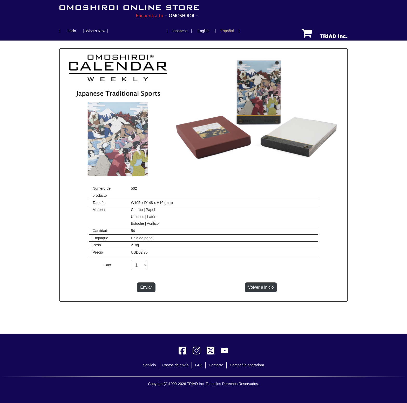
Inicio (71, 31)
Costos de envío (175, 365)
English (203, 31)
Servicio (149, 365)
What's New (95, 31)
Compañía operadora (247, 365)
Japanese (180, 31)
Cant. (108, 265)
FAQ (198, 365)
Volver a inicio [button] (261, 287)
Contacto (216, 365)
